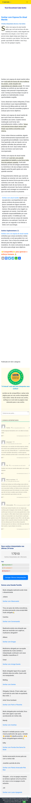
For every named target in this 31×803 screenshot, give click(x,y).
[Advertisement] (15, 61)
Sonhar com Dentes (9, 684)
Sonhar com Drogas (9, 642)
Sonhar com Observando (11, 601)
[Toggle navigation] (27, 2)
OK (24, 801)
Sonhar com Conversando (11, 621)
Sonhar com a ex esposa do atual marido (14, 234)
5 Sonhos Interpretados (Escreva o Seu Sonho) (13, 23)
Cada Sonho (5, 2)
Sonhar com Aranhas (10, 725)
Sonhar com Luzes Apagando (12, 792)
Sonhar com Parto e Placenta (12, 705)
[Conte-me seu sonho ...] (15, 413)
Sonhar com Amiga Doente (11, 664)
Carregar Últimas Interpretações (15, 577)
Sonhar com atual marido (10, 198)
